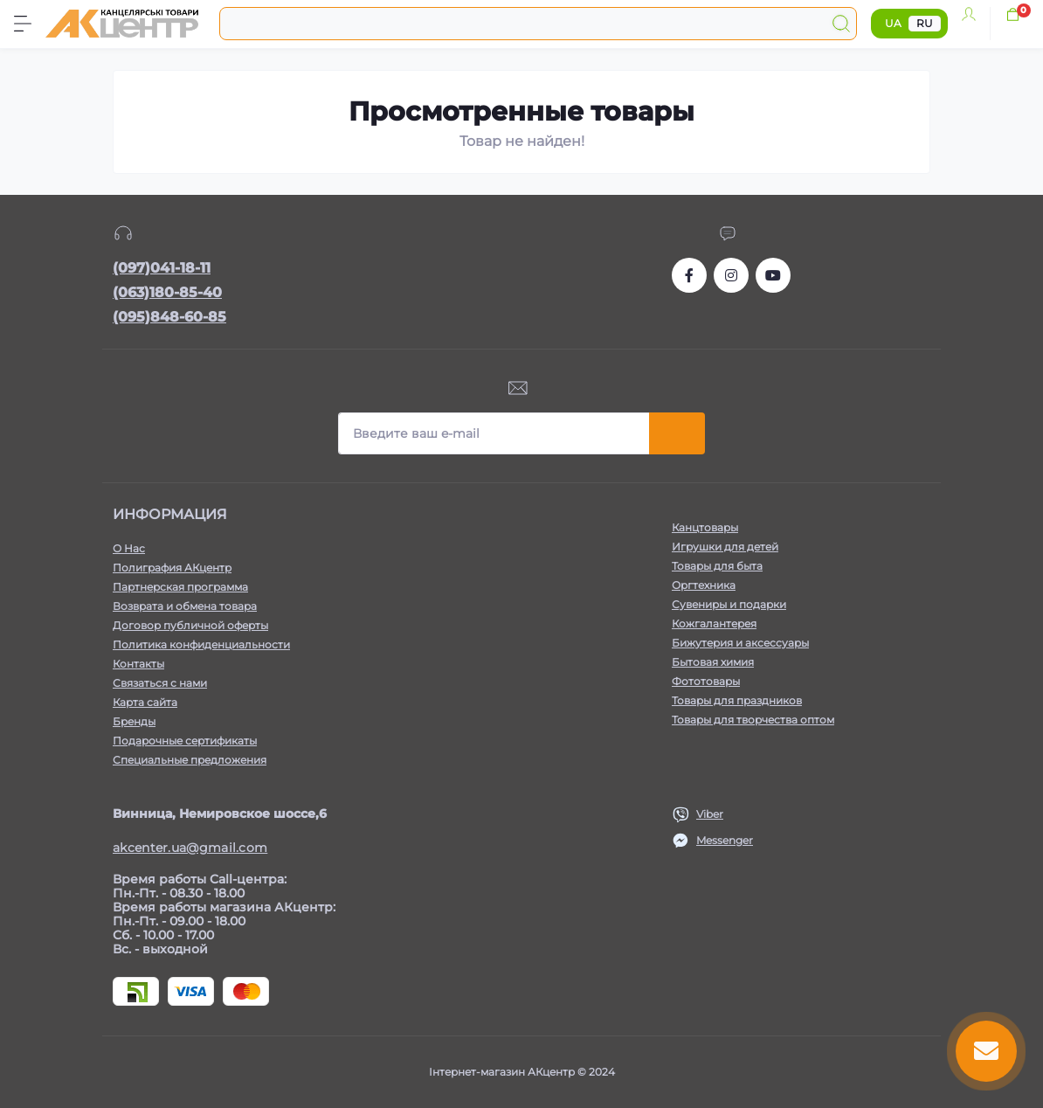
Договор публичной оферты (190, 625)
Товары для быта (717, 565)
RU (924, 23)
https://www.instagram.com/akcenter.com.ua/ (731, 275)
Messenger (724, 840)
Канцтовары (705, 527)
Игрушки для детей (725, 546)
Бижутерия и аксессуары (740, 642)
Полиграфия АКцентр (172, 567)
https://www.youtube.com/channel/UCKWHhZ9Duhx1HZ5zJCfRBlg (773, 275)
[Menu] (22, 23)
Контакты (138, 663)
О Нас (129, 548)
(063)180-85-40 (167, 292)
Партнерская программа (180, 586)
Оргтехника (704, 585)
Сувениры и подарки (729, 604)
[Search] (841, 23)
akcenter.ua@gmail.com (190, 847)
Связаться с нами (160, 682)
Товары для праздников (737, 700)
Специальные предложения (189, 759)
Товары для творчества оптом (753, 719)
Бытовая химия (713, 661)
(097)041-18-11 (162, 268)
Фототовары (706, 681)
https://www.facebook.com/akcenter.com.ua (689, 275)
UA (893, 23)
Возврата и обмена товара (185, 606)
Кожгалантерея (714, 623)
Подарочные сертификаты (185, 740)
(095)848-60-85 (169, 316)
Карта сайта (145, 702)
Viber (709, 814)
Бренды (134, 721)
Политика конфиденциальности (201, 644)
